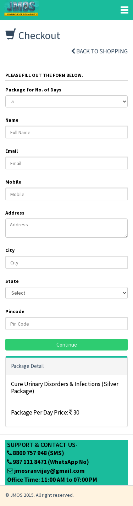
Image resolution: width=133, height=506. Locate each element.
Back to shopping (99, 51)
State (12, 281)
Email (11, 151)
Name (11, 120)
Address (14, 213)
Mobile (13, 182)
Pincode (14, 311)
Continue (66, 344)
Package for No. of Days (33, 89)
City (10, 250)
